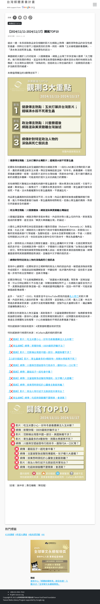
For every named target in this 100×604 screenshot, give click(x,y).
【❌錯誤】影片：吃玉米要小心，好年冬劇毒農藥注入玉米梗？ (41, 339)
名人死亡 (74, 296)
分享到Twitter (20, 18)
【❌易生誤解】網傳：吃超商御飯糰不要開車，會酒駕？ (37, 397)
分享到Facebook (15, 18)
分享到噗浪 (30, 18)
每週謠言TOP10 (15, 23)
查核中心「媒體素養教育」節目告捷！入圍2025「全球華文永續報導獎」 (49, 582)
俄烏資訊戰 (35, 534)
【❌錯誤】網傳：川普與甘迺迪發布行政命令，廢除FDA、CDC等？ (43, 365)
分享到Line (25, 18)
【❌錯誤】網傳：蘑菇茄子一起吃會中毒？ (30, 371)
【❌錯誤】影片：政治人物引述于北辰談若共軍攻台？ (36, 391)
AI (44, 534)
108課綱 (10, 534)
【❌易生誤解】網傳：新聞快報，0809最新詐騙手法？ (36, 345)
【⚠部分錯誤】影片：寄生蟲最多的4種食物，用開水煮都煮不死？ (42, 358)
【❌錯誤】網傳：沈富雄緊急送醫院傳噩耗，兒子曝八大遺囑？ (41, 378)
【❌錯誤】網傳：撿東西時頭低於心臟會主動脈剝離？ (36, 384)
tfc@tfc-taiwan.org (17, 594)
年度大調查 (22, 534)
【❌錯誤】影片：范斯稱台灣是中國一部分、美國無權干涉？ (39, 352)
